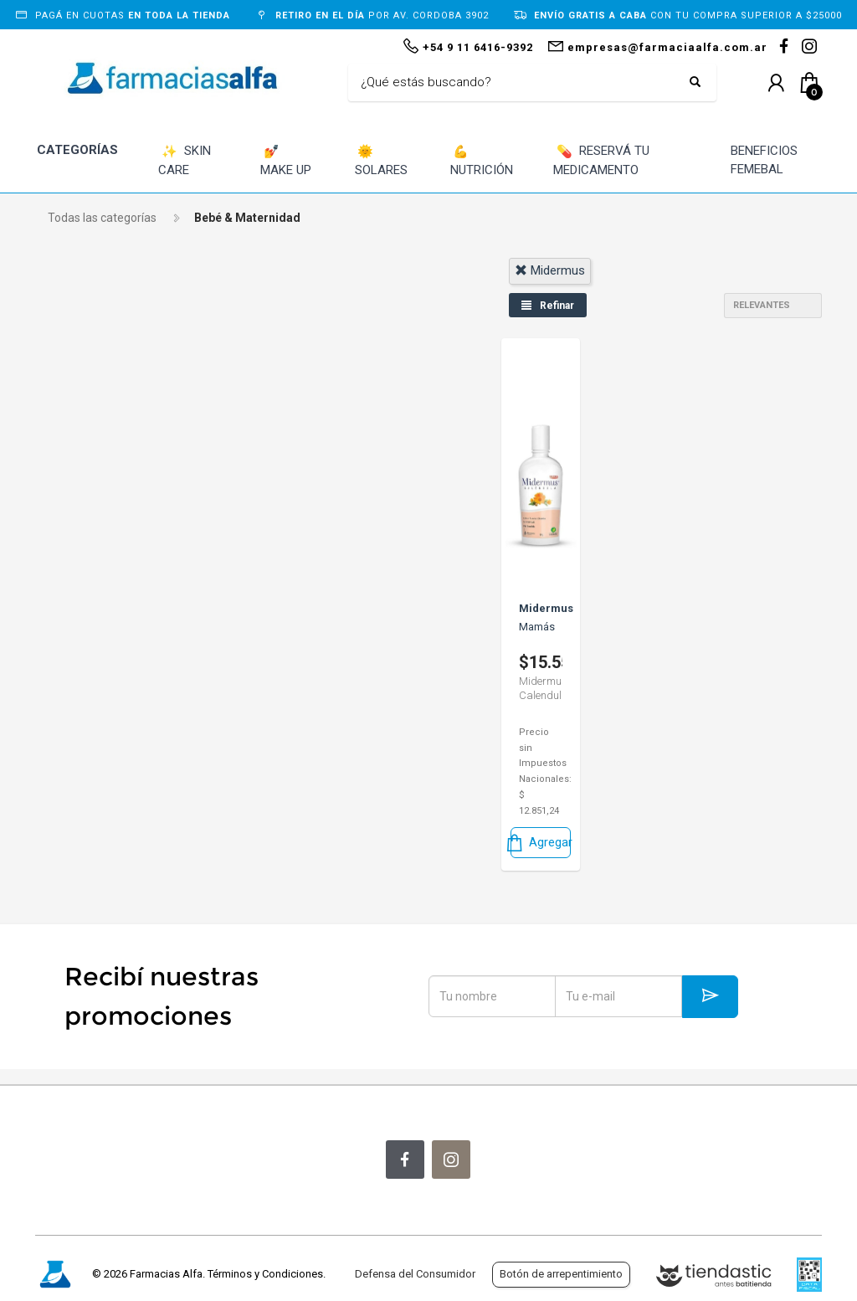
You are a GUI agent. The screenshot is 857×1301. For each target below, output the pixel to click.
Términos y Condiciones (265, 1274)
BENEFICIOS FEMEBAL (764, 160)
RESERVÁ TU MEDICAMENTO (601, 160)
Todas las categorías (102, 217)
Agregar (541, 842)
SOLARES (381, 160)
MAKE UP (285, 160)
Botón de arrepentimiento (561, 1274)
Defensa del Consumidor (415, 1274)
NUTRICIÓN (481, 160)
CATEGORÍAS (77, 149)
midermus (550, 270)
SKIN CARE (184, 160)
